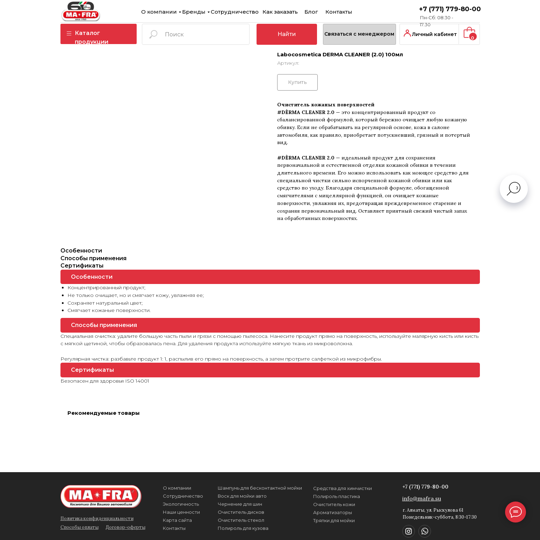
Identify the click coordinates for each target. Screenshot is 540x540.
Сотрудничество (216, 11)
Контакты (320, 11)
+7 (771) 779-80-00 (431, 9)
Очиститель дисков (222, 512)
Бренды (175, 11)
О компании (140, 11)
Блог (293, 11)
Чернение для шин (221, 504)
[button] (340, 34)
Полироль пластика (318, 496)
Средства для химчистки (324, 488)
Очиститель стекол (222, 520)
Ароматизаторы (314, 512)
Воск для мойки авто (223, 496)
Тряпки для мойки (315, 520)
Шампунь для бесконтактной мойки (241, 488)
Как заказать (261, 11)
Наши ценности (162, 512)
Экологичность (162, 504)
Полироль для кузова (224, 528)
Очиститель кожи (316, 504)
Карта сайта (158, 520)
